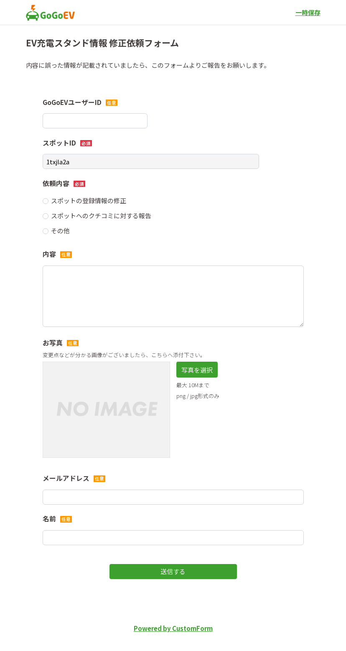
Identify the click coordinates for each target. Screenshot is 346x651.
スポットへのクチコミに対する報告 (101, 215)
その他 (60, 230)
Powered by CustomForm (173, 628)
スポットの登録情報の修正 (88, 200)
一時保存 (308, 12)
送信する (173, 571)
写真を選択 (197, 369)
